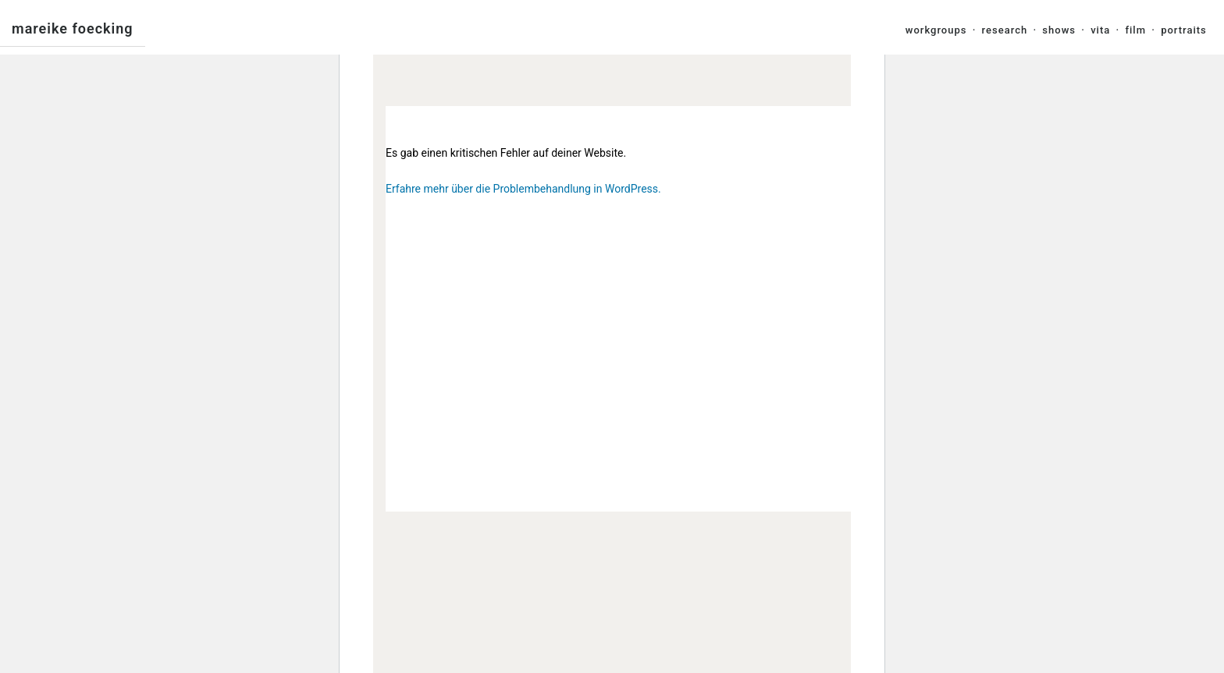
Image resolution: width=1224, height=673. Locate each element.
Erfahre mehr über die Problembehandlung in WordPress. (523, 188)
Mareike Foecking (72, 28)
